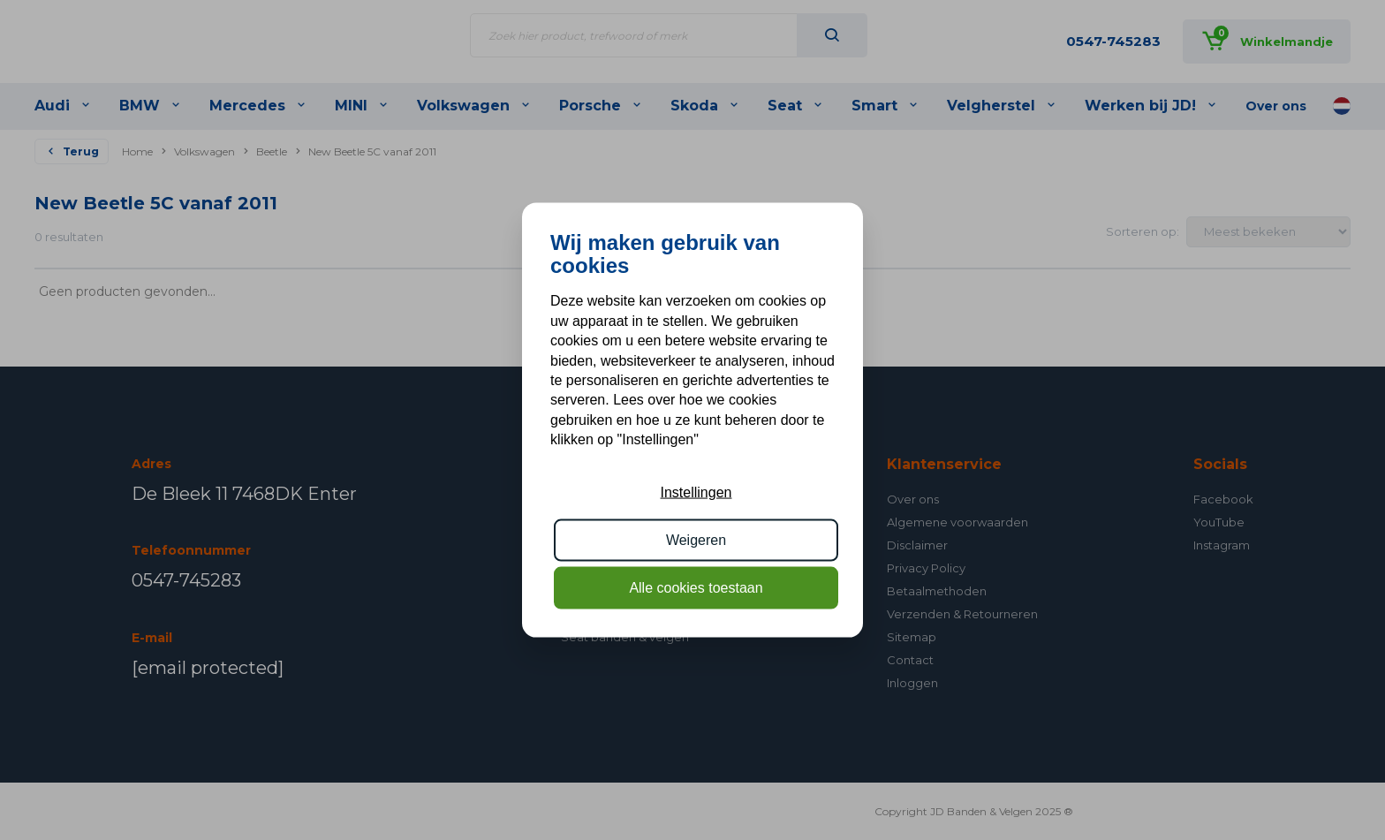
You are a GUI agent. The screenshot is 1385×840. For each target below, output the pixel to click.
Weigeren (696, 540)
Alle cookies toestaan (695, 587)
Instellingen (696, 491)
